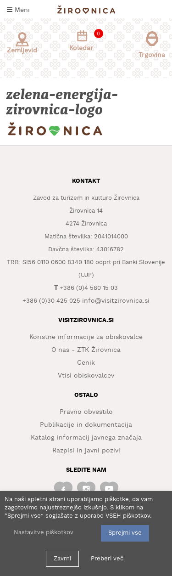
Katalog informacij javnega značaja (86, 438)
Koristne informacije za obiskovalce (86, 337)
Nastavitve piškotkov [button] (43, 532)
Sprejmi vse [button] (125, 533)
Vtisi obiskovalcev (86, 376)
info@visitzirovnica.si (116, 301)
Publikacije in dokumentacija (86, 425)
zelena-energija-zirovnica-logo (63, 102)
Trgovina (152, 44)
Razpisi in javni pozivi (86, 450)
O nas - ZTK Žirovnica (86, 350)
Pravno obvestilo (86, 412)
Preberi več (107, 559)
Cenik (86, 363)
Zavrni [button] (62, 559)
